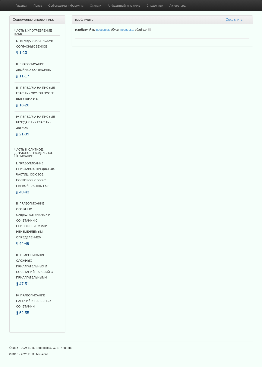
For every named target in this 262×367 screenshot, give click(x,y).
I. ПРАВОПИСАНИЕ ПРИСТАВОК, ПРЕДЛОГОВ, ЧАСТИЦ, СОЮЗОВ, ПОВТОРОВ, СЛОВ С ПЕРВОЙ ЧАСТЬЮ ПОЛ (35, 175)
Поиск (38, 5)
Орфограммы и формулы (65, 5)
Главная (21, 5)
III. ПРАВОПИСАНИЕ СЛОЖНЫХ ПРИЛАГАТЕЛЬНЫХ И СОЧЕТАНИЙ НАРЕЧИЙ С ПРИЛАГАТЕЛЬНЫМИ (34, 266)
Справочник (155, 5)
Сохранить (234, 19)
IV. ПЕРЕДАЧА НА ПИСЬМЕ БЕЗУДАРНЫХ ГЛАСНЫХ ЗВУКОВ (35, 122)
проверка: (103, 29)
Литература (178, 5)
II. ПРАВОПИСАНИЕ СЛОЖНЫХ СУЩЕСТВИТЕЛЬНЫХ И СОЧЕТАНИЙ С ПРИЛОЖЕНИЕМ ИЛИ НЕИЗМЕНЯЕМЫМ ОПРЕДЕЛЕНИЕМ (33, 220)
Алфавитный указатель (124, 5)
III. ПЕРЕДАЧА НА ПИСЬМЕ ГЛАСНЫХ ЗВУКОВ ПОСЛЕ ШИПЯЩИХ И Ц (35, 93)
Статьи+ (95, 5)
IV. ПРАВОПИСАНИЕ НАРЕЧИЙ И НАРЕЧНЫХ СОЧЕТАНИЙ (33, 301)
